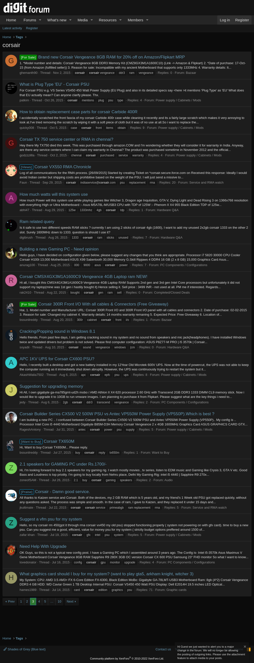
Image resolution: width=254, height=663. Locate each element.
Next (70, 601)
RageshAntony (30, 429)
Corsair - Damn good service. (55, 491)
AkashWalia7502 (32, 375)
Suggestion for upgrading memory (51, 386)
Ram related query (37, 221)
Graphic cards (176, 590)
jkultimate (26, 507)
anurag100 (27, 265)
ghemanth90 (28, 73)
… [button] (51, 601)
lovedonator (28, 562)
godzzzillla (27, 155)
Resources (108, 20)
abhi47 (24, 210)
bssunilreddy (29, 320)
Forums (30, 20)
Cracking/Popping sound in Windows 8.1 (57, 331)
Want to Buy (160, 452)
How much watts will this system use (54, 194)
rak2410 (25, 292)
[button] (40, 20)
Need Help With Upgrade (43, 546)
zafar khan (27, 535)
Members (135, 20)
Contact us (163, 649)
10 (59, 601)
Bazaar (191, 73)
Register (32, 28)
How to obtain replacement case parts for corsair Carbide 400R (78, 112)
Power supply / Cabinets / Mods (178, 100)
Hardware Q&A (168, 210)
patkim (24, 100)
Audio (168, 480)
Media (83, 20)
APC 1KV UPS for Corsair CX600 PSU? (57, 359)
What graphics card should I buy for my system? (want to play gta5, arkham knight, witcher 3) (106, 574)
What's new (56, 20)
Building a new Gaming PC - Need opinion (59, 249)
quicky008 (27, 128)
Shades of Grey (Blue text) (24, 649)
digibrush (26, 237)
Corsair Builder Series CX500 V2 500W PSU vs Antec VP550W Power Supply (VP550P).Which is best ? (117, 414)
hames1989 (28, 590)
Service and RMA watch (206, 182)
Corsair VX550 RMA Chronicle (55, 167)
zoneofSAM (28, 480)
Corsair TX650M (47, 441)
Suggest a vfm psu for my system (51, 519)
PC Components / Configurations (183, 265)
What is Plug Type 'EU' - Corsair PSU (54, 84)
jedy (23, 402)
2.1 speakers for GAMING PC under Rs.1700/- (63, 464)
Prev (11, 601)
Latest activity (12, 28)
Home (11, 20)
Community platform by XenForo (127, 658)
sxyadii (25, 347)
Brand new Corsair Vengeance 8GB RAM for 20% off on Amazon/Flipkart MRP (102, 57)
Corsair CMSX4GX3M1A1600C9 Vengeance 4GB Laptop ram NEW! (83, 276)
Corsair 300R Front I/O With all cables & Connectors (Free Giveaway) (94, 304)
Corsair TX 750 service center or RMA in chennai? (66, 139)
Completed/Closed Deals (172, 292)
